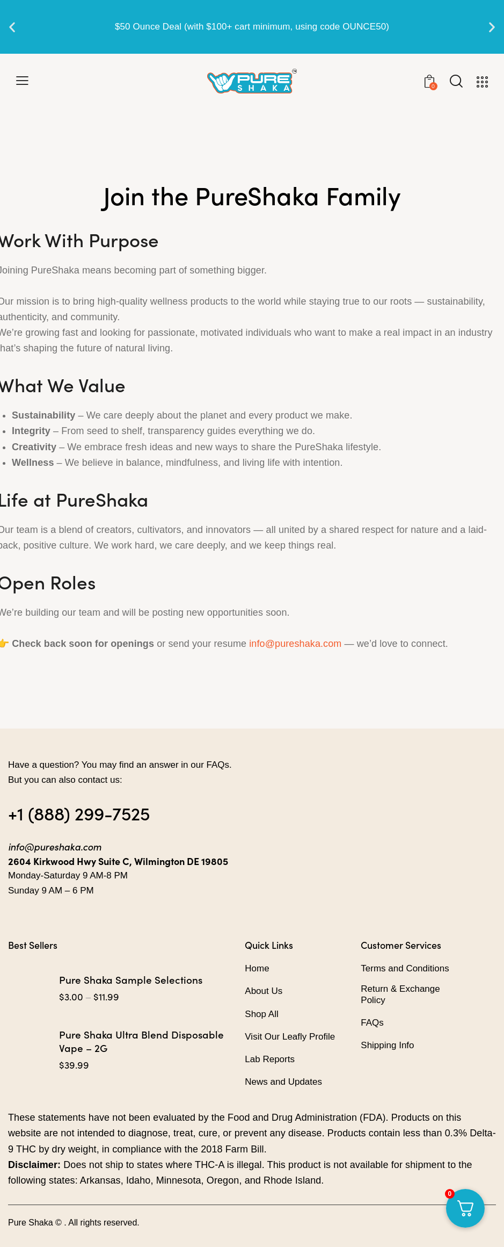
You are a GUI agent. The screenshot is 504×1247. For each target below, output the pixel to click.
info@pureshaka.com (295, 643)
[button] (12, 27)
